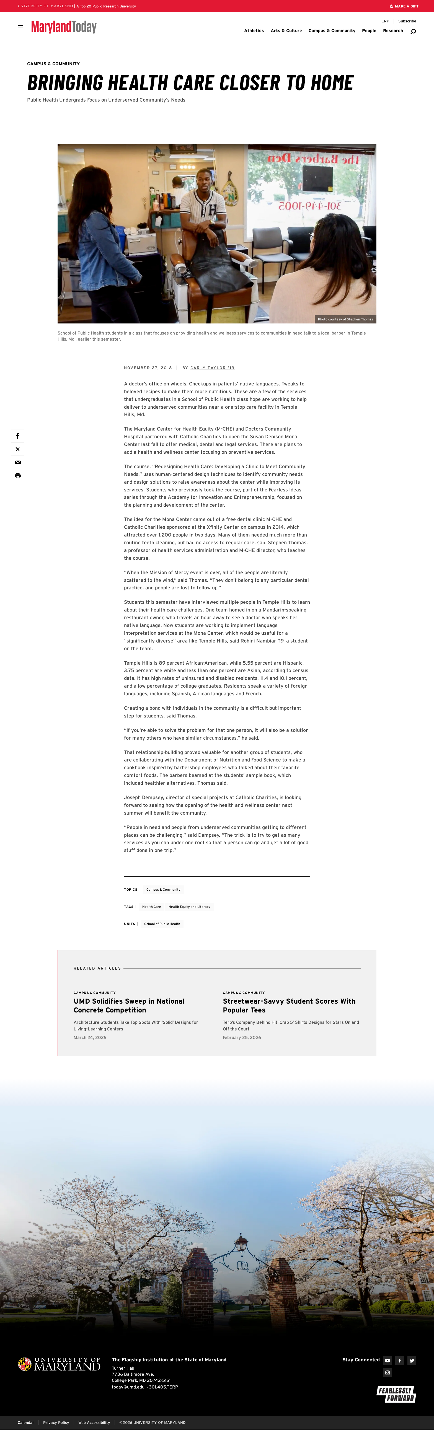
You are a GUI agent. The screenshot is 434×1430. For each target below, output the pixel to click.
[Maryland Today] (64, 27)
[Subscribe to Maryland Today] (407, 21)
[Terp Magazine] (384, 21)
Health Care (151, 907)
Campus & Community (163, 889)
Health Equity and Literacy (189, 907)
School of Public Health (162, 924)
